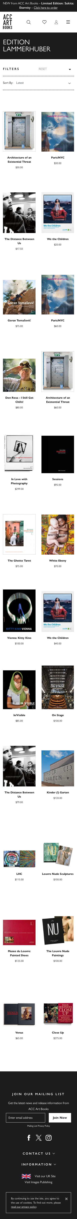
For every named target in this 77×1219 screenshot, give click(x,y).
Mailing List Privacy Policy (38, 1125)
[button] (44, 22)
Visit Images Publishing (38, 1182)
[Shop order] (41, 83)
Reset (43, 69)
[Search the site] (28, 22)
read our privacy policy (23, 1206)
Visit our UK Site (45, 1176)
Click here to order (46, 8)
